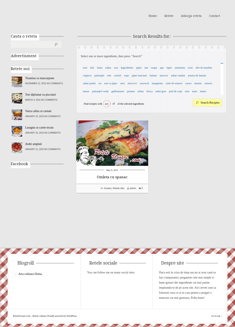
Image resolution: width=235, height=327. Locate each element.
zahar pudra (89, 83)
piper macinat (139, 75)
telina (141, 91)
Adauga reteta (191, 16)
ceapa (154, 67)
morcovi (132, 83)
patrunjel (99, 75)
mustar (198, 83)
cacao (188, 83)
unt (146, 67)
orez (122, 83)
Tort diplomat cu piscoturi (40, 94)
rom (187, 91)
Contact (214, 16)
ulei (92, 67)
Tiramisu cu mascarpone (39, 78)
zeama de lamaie (197, 75)
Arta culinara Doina (30, 274)
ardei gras (160, 91)
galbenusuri (117, 91)
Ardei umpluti (33, 144)
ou (99, 83)
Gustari (107, 188)
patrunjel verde (100, 91)
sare (85, 67)
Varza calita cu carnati (38, 111)
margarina (157, 83)
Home (153, 16)
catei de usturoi (174, 83)
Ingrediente (127, 67)
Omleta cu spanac (112, 177)
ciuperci (87, 75)
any (106, 103)
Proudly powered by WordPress (62, 316)
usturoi (208, 83)
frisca (149, 91)
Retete (169, 16)
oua (116, 67)
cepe (126, 75)
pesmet (131, 91)
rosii (190, 67)
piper (139, 67)
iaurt (194, 91)
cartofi (117, 75)
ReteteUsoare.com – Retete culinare (41, 15)
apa (162, 67)
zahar (108, 67)
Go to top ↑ (216, 316)
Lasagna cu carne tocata (39, 127)
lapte (169, 67)
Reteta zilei (118, 188)
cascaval (144, 83)
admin (133, 188)
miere (203, 91)
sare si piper (110, 83)
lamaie (153, 75)
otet (109, 75)
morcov (164, 75)
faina (99, 67)
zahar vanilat (178, 75)
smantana (180, 67)
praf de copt (175, 91)
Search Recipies (210, 102)
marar (86, 91)
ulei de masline (203, 67)
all (113, 103)
